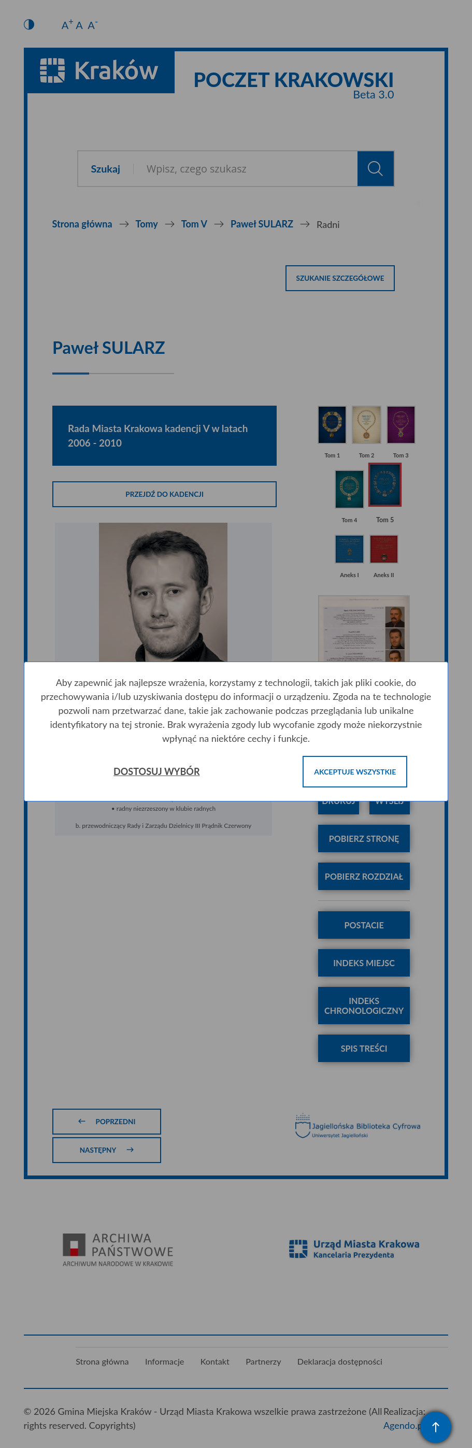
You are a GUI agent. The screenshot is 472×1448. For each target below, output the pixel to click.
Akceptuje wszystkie (355, 771)
